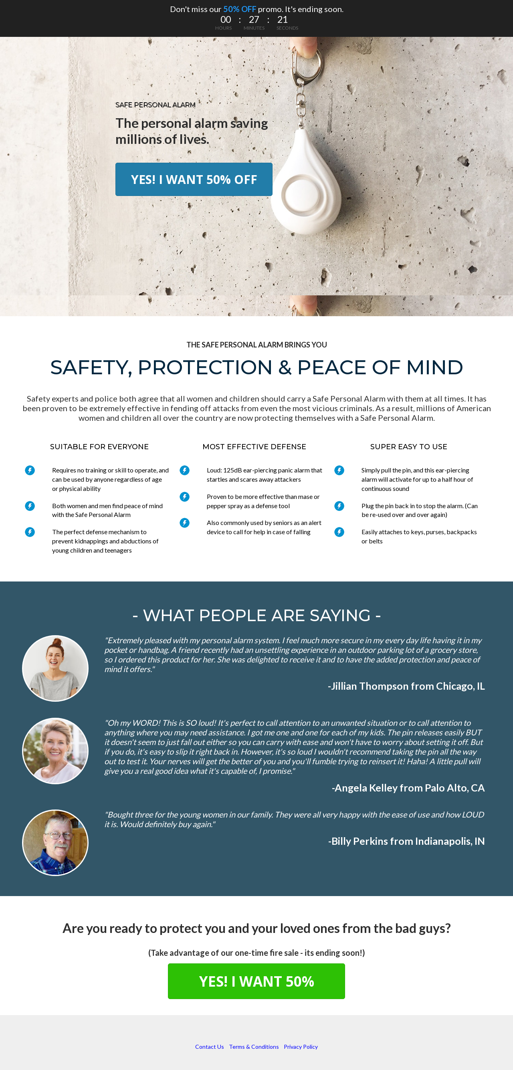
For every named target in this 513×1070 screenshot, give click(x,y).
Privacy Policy (301, 1046)
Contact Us (209, 1046)
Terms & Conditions (254, 1046)
